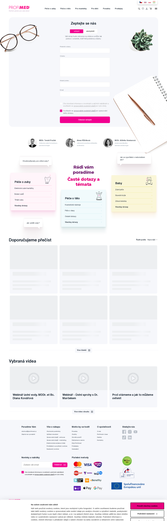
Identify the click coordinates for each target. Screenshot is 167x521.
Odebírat (60, 465)
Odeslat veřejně (85, 120)
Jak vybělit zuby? (33, 223)
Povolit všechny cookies (147, 304)
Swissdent (75, 449)
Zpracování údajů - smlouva (56, 437)
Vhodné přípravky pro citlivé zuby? (36, 161)
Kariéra (99, 437)
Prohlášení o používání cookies (57, 446)
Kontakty (100, 440)
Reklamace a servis (78, 440)
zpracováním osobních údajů (84, 106)
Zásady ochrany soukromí (98, 500)
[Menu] (156, 8)
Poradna (106, 8)
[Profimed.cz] (19, 8)
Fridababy (75, 446)
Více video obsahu (83, 412)
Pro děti (94, 8)
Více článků (83, 350)
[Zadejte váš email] (38, 464)
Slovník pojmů (76, 437)
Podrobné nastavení (39, 327)
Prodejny (119, 8)
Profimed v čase (102, 434)
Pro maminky (80, 8)
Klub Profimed (76, 443)
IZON (149, 501)
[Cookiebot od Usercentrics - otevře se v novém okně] (15, 326)
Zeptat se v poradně (28, 434)
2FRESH (155, 501)
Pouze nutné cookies (147, 319)
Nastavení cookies (53, 449)
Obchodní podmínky (53, 431)
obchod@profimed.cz (28, 431)
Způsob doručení (52, 434)
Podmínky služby (78, 502)
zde (32, 320)
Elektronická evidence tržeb (56, 443)
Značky (74, 434)
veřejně (76, 31)
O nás (99, 431)
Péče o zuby (50, 8)
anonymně (90, 31)
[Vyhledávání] (139, 9)
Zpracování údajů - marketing (56, 440)
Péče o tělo (65, 8)
